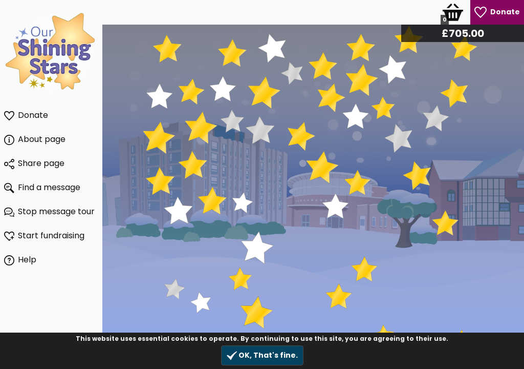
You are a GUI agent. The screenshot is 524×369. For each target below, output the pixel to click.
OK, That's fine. (262, 355)
